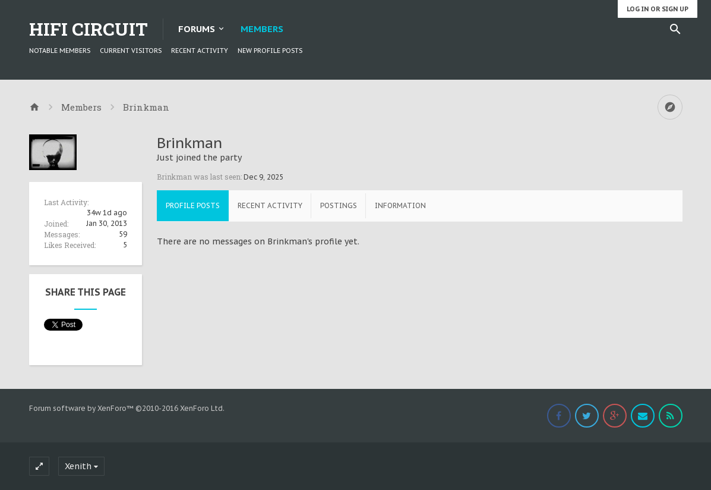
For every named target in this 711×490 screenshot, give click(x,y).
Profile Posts (193, 205)
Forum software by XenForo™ (127, 408)
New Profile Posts (270, 50)
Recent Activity (199, 50)
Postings (338, 205)
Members (262, 28)
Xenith (78, 466)
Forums (196, 28)
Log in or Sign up (657, 9)
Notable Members (59, 50)
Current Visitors (131, 50)
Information (400, 205)
